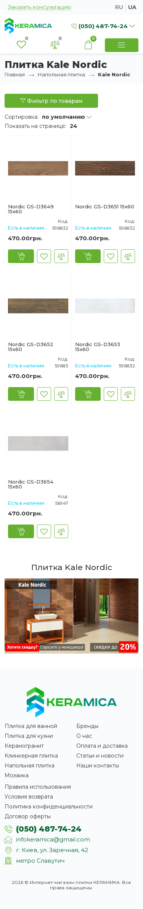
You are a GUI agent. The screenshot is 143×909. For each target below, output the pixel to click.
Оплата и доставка (102, 745)
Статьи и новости (100, 755)
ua (132, 7)
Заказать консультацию (39, 7)
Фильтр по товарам (51, 101)
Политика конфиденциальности (49, 806)
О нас (84, 736)
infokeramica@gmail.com (53, 839)
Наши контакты (97, 765)
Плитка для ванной (31, 726)
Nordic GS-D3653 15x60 (97, 347)
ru (119, 7)
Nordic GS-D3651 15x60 (104, 207)
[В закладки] (44, 256)
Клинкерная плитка (31, 755)
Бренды (87, 726)
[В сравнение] (61, 256)
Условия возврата (29, 796)
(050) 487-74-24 (49, 829)
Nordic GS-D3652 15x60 (30, 347)
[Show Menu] (121, 45)
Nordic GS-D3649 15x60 (31, 209)
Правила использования (38, 786)
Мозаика (17, 775)
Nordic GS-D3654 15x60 (30, 484)
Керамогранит (24, 745)
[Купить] (21, 256)
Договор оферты (28, 816)
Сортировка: (22, 117)
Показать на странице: (35, 126)
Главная (15, 74)
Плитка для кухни (29, 736)
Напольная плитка (61, 74)
